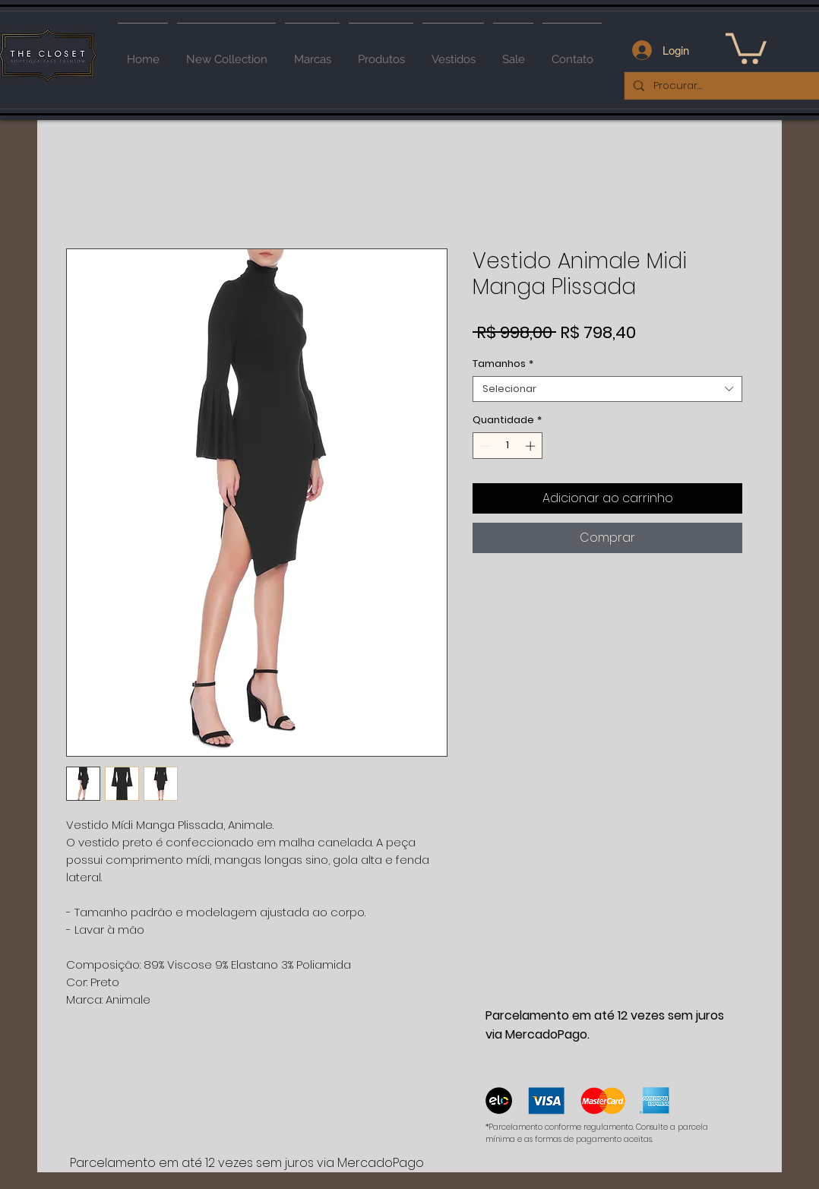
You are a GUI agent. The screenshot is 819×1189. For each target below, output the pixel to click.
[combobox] (607, 389)
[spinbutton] (508, 446)
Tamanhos (503, 364)
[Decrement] (484, 446)
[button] (746, 47)
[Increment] (532, 446)
